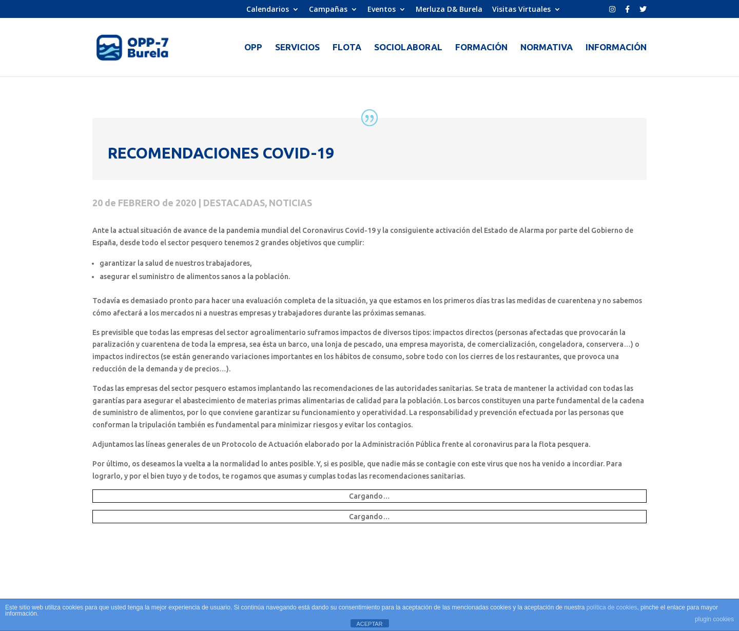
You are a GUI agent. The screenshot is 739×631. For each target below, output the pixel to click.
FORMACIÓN (481, 48)
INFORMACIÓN (616, 48)
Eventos (381, 10)
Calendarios (267, 10)
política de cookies (612, 607)
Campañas (328, 10)
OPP (253, 48)
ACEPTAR (369, 624)
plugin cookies (714, 619)
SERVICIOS (297, 48)
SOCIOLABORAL (408, 48)
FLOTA (347, 48)
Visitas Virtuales (521, 10)
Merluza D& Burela (449, 10)
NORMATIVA (546, 48)
